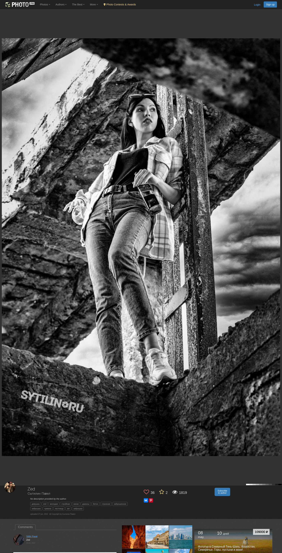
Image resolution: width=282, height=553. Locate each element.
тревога (47, 509)
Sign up (270, 4)
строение (106, 504)
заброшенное (120, 504)
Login (257, 4)
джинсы (85, 504)
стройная (66, 504)
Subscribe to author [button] (222, 492)
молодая (54, 504)
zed (44, 504)
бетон (95, 504)
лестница (59, 509)
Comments (25, 527)
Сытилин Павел (39, 493)
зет (68, 509)
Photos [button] (45, 4)
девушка (36, 504)
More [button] (94, 4)
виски (76, 504)
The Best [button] (78, 4)
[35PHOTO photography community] (19, 4)
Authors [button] (61, 4)
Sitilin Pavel (31, 536)
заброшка (36, 509)
